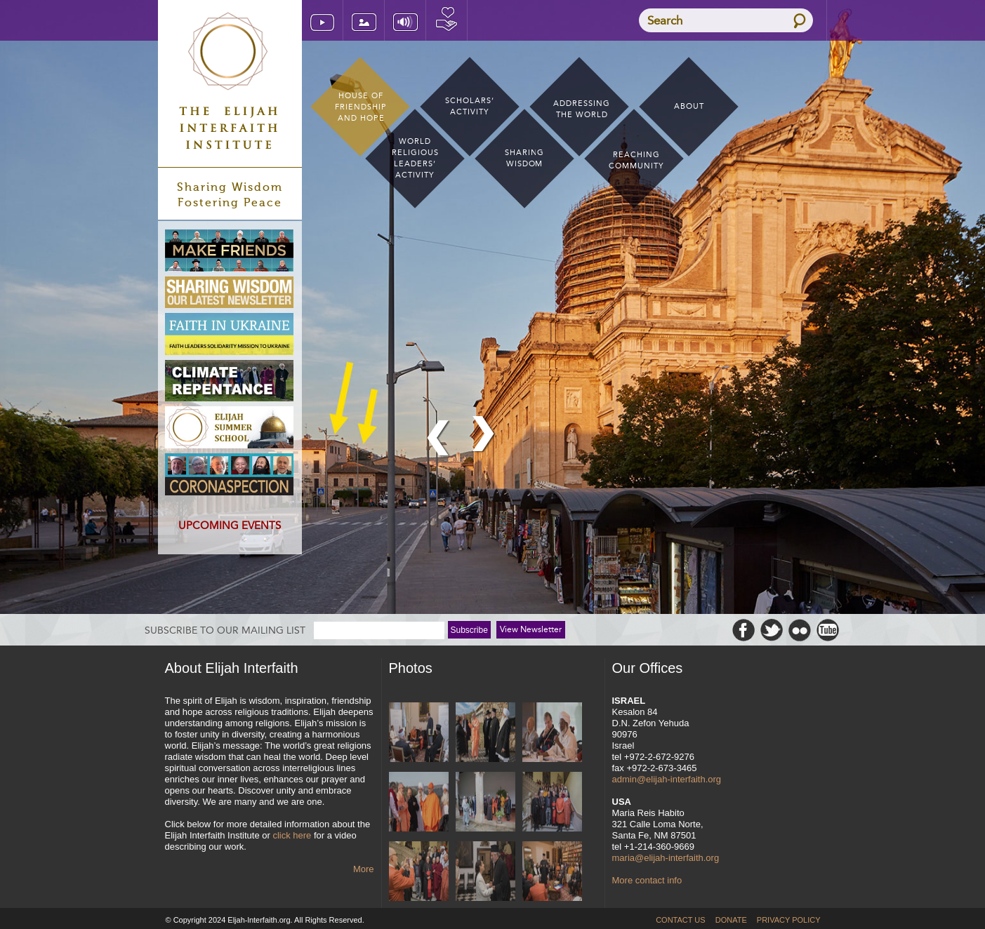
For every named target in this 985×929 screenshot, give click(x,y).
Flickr (799, 630)
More (363, 869)
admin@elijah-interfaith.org (667, 779)
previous (439, 438)
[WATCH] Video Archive (322, 20)
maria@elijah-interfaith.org (666, 858)
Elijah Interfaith (230, 80)
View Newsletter (531, 629)
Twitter (771, 630)
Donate (446, 20)
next (484, 434)
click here (291, 835)
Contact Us (681, 920)
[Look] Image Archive (363, 20)
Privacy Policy (789, 920)
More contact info (647, 880)
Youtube (828, 630)
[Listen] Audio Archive (405, 20)
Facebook (743, 630)
